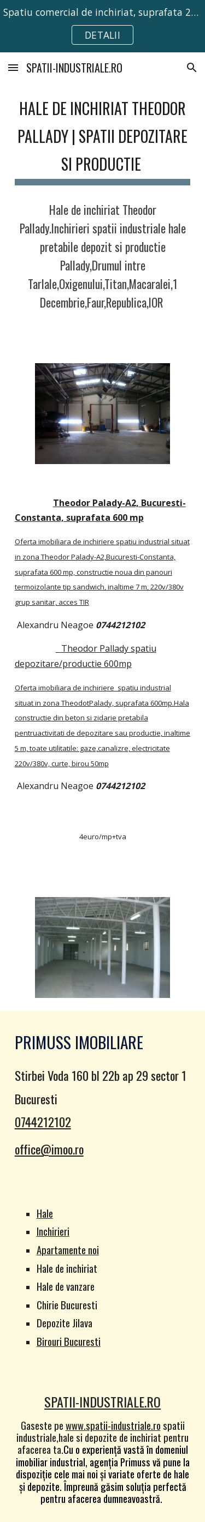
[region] (102, 26)
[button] (13, 67)
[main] (102, 138)
